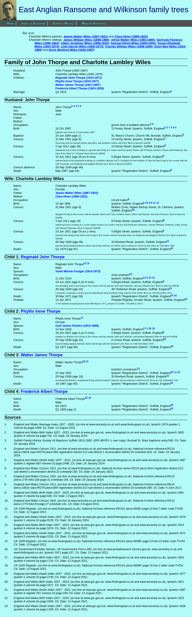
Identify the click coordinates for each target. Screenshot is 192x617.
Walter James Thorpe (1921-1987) (77, 84)
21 (87, 361)
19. (6, 573)
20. (6, 581)
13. (6, 525)
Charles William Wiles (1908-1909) (129, 46)
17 (82, 317)
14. (6, 533)
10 (146, 202)
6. (5, 468)
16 (175, 295)
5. (5, 460)
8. (5, 484)
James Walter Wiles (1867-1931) (85, 36)
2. (5, 432)
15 (130, 274)
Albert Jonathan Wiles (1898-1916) (85, 43)
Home (7, 23)
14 (88, 263)
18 (150, 328)
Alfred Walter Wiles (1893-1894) (133, 39)
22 (86, 397)
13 (84, 263)
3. (5, 440)
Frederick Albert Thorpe (44, 391)
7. (5, 476)
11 (154, 202)
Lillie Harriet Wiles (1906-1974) (82, 46)
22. (6, 598)
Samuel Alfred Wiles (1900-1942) (133, 43)
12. (6, 517)
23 (90, 397)
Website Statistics (94, 23)
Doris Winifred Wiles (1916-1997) (72, 49)
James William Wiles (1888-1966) (86, 39)
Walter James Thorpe (42, 355)
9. (5, 492)
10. (6, 500)
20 (84, 361)
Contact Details (63, 23)
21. (6, 589)
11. (6, 508)
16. (6, 549)
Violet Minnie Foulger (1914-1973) (77, 271)
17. (6, 557)
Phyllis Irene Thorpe (41, 311)
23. (6, 606)
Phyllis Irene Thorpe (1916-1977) (77, 81)
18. (6, 565)
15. (6, 541)
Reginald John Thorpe (43, 256)
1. (5, 424)
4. (5, 448)
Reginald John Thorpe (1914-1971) (78, 77)
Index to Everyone (33, 23)
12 (157, 202)
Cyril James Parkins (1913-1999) (77, 325)
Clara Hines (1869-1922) (131, 36)
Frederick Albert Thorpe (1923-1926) (79, 88)
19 (153, 328)
